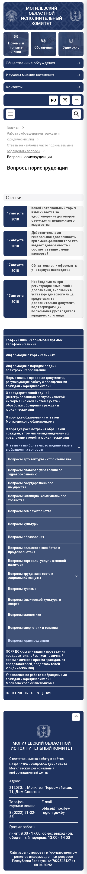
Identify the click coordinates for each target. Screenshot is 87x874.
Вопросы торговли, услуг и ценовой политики (37, 563)
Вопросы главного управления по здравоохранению (35, 472)
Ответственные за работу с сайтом (36, 759)
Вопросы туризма (22, 589)
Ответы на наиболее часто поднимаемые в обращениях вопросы (39, 447)
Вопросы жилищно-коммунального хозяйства (37, 498)
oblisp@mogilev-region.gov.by (56, 810)
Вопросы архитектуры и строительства (39, 459)
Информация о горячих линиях (30, 355)
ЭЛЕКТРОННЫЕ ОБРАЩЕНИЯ (28, 693)
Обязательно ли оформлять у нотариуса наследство (54, 268)
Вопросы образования (26, 537)
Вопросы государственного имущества (30, 485)
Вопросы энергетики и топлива (33, 627)
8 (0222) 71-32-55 (22, 814)
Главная (13, 127)
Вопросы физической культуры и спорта (34, 602)
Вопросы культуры (23, 524)
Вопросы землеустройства (30, 511)
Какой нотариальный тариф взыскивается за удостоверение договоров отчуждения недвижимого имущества (53, 216)
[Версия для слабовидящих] (76, 100)
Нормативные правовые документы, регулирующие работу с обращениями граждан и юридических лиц (36, 382)
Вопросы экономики (24, 615)
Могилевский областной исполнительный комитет (41, 16)
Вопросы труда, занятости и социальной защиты (30, 576)
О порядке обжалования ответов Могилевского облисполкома (32, 419)
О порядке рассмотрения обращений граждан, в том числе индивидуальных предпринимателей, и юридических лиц (37, 433)
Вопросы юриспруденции (28, 640)
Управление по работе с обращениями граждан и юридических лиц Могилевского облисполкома (36, 679)
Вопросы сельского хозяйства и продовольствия (34, 550)
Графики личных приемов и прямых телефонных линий (34, 342)
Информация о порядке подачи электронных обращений (31, 368)
